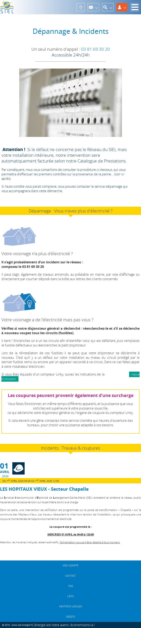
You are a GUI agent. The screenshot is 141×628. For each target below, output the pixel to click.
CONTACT (70, 575)
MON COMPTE (70, 565)
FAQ (70, 586)
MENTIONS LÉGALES (70, 606)
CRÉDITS (70, 616)
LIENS (70, 596)
